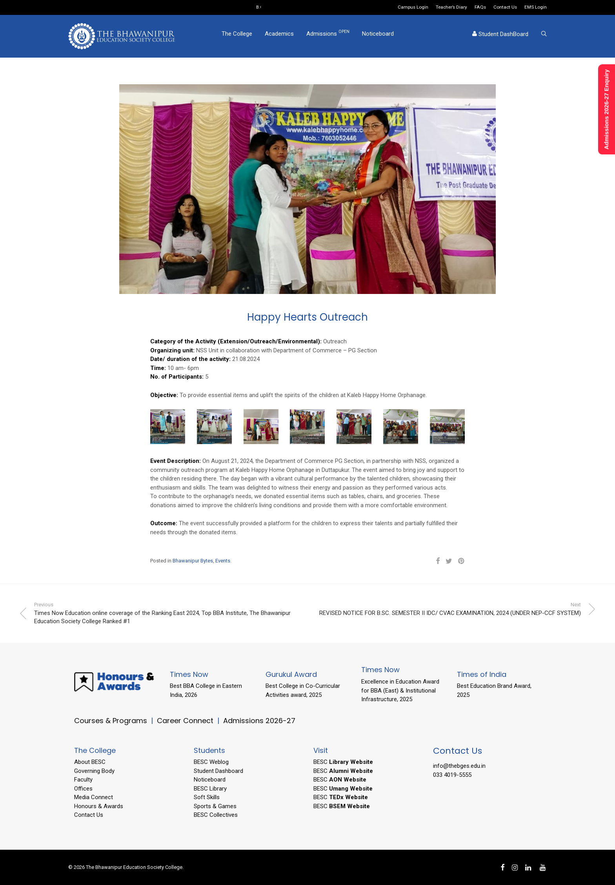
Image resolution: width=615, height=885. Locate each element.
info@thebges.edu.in (459, 765)
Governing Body (94, 770)
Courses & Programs (110, 720)
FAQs (480, 7)
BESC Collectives (216, 814)
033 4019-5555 (452, 774)
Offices (83, 788)
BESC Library (210, 788)
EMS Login (535, 7)
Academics (279, 36)
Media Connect (93, 797)
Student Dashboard (218, 770)
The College (237, 36)
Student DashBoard (500, 36)
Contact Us (505, 7)
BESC (343, 761)
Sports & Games (215, 806)
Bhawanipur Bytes (193, 561)
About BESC (90, 761)
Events (222, 561)
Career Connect (186, 720)
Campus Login (413, 7)
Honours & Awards (98, 806)
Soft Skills (207, 797)
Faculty (83, 779)
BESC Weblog (211, 761)
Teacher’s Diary (451, 7)
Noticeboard (378, 36)
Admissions (327, 36)
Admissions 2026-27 (259, 720)
